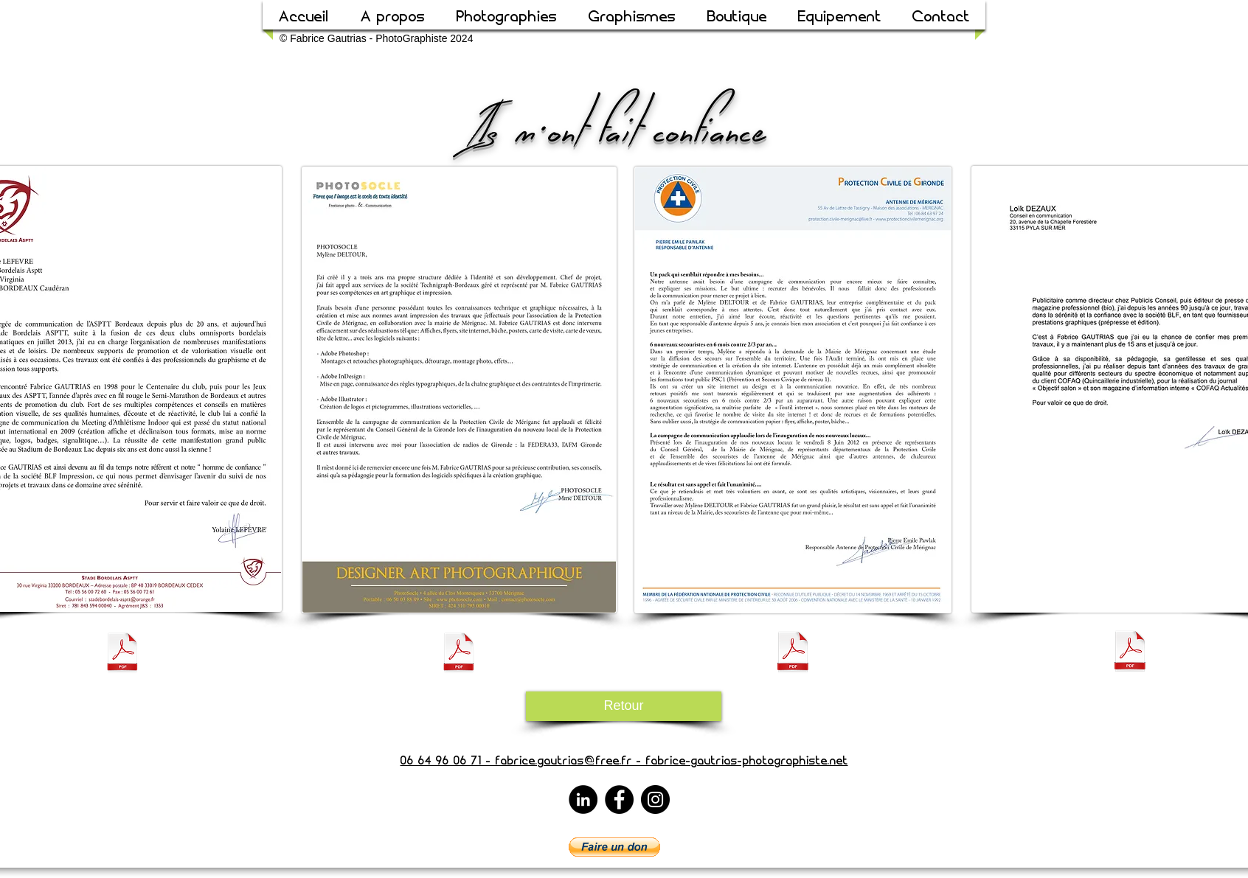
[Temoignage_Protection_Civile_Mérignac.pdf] (793, 653)
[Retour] (623, 706)
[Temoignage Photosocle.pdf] (458, 654)
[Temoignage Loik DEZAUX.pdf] (1130, 652)
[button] (614, 847)
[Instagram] (655, 799)
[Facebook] (619, 799)
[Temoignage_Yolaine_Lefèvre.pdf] (122, 654)
